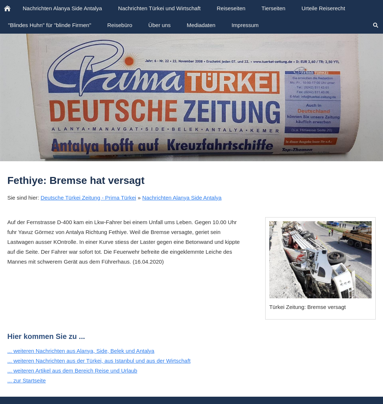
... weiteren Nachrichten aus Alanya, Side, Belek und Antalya (80, 351)
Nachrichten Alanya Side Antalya (182, 198)
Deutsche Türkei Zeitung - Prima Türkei (88, 198)
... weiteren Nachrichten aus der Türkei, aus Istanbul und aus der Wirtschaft (99, 361)
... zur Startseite (26, 380)
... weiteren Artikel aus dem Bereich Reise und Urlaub (72, 370)
